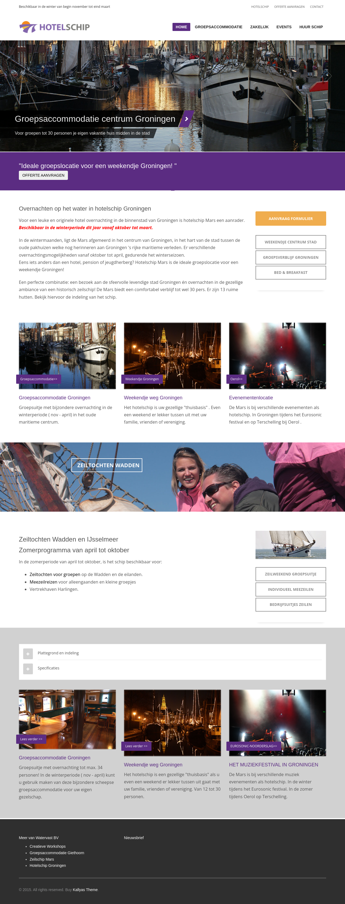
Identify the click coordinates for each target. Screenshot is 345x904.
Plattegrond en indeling (58, 652)
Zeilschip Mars (42, 859)
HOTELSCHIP (260, 7)
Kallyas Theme (85, 890)
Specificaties (48, 668)
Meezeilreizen (43, 582)
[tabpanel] (172, 76)
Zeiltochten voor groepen (55, 574)
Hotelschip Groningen (48, 865)
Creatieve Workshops (48, 846)
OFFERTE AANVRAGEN (289, 7)
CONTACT (316, 7)
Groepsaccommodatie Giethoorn (57, 853)
